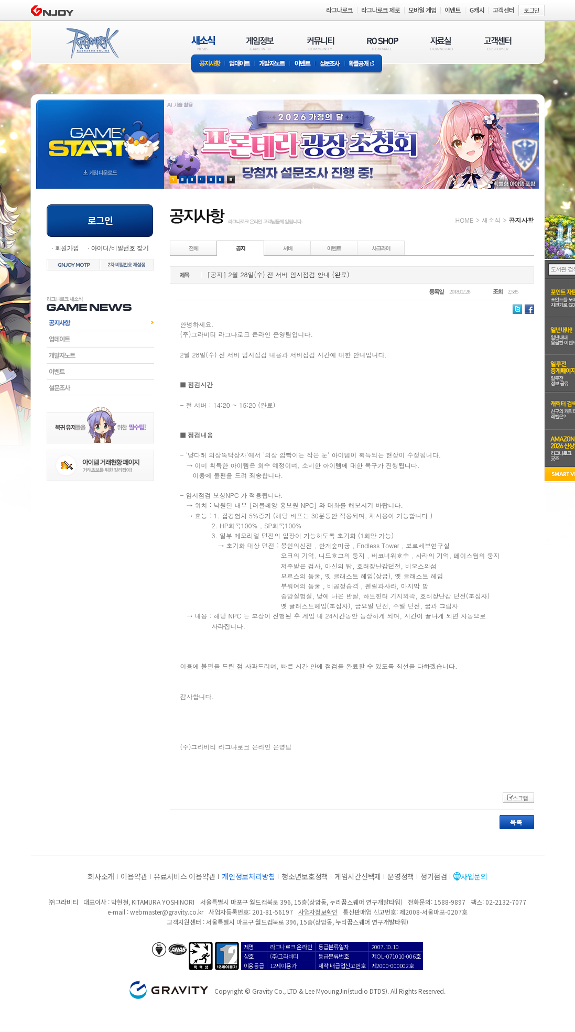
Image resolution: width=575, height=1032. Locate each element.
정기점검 (433, 876)
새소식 (491, 219)
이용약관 (134, 876)
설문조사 (330, 64)
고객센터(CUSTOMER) (497, 43)
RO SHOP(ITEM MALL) (382, 43)
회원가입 (67, 247)
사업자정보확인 (318, 911)
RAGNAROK (92, 43)
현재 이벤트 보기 (231, 179)
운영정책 (400, 876)
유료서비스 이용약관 (184, 876)
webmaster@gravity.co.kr (166, 911)
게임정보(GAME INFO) (260, 43)
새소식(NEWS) (203, 43)
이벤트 (302, 64)
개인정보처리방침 (248, 876)
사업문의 (474, 876)
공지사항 (208, 64)
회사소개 (101, 876)
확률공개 (363, 64)
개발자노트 (272, 64)
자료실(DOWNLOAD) (441, 43)
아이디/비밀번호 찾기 (119, 247)
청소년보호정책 (304, 876)
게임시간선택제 (357, 876)
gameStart (100, 134)
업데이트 (240, 64)
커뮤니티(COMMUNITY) (321, 43)
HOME (464, 219)
